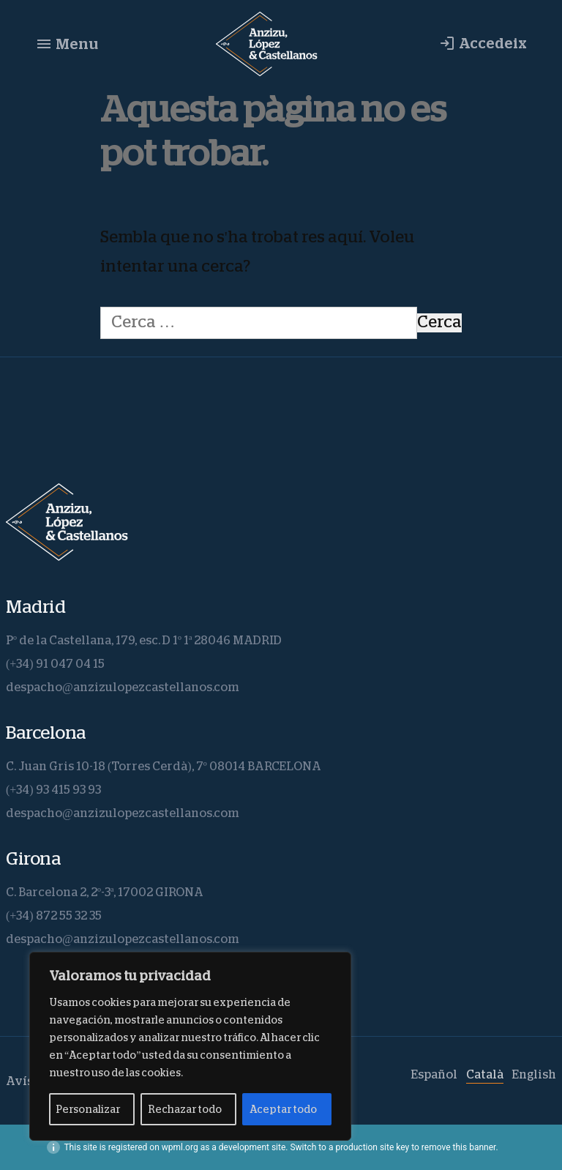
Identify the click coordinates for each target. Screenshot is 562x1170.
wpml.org (180, 1147)
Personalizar (88, 1109)
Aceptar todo (283, 1109)
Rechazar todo (185, 1109)
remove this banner (459, 1147)
